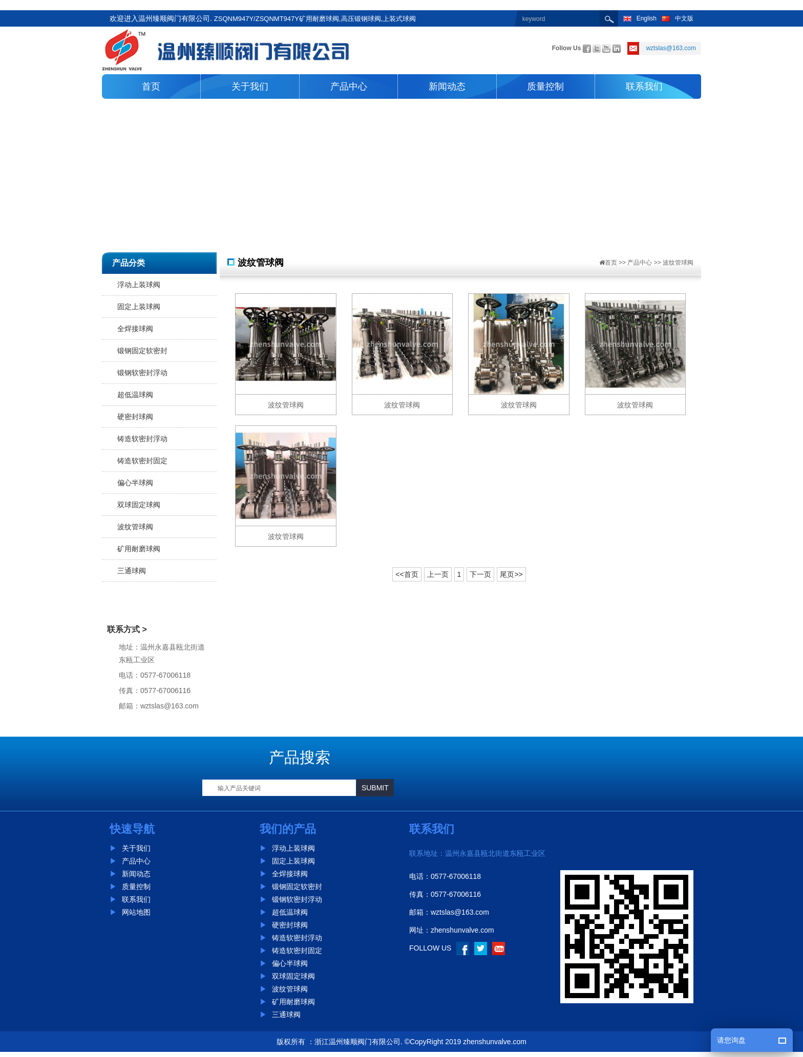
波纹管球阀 (135, 527)
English (640, 18)
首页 (151, 86)
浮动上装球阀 (138, 285)
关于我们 (249, 86)
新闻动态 (447, 86)
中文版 (677, 18)
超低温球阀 (135, 395)
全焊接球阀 (135, 329)
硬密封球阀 (135, 417)
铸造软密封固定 (142, 461)
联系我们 (644, 86)
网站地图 (130, 912)
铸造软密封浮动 (142, 439)
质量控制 (545, 86)
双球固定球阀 (138, 505)
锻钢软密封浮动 (142, 373)
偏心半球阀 (135, 483)
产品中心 (348, 86)
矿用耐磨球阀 (138, 549)
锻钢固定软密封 (142, 351)
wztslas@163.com (460, 912)
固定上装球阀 (138, 307)
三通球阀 (131, 571)
